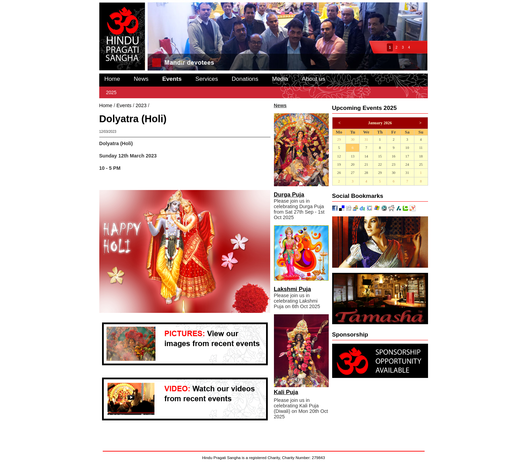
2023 (141, 105)
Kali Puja (286, 392)
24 (407, 164)
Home (112, 78)
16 (394, 156)
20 (352, 164)
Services (206, 78)
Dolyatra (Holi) (166, 105)
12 (339, 156)
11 (421, 148)
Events (172, 78)
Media (280, 78)
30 (352, 139)
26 (339, 173)
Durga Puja (289, 194)
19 (339, 164)
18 (421, 156)
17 (407, 156)
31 (366, 139)
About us (313, 78)
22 (380, 164)
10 (407, 148)
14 (366, 156)
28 (366, 173)
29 (339, 139)
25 (421, 164)
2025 (111, 92)
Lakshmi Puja (292, 289)
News (141, 78)
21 (366, 164)
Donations (245, 78)
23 (394, 164)
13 (352, 156)
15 (380, 156)
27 (352, 173)
